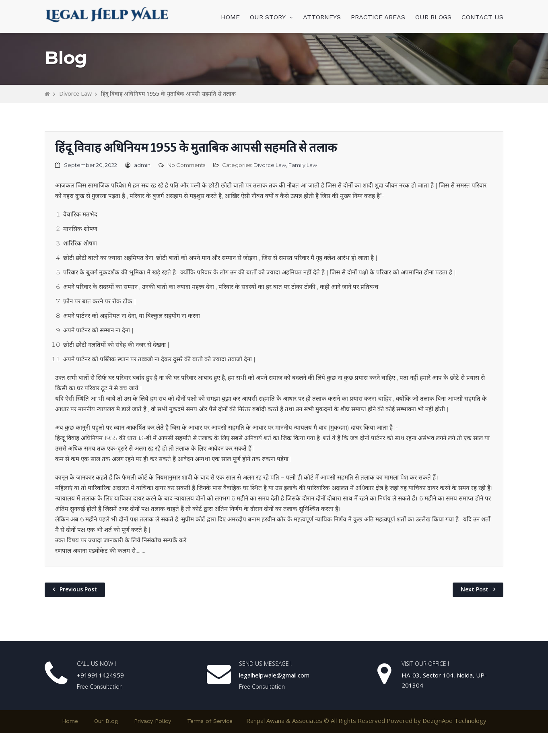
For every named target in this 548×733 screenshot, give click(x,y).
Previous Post (78, 589)
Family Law (302, 165)
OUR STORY (268, 17)
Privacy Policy (152, 721)
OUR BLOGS (433, 17)
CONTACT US (482, 17)
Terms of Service (210, 721)
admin (142, 165)
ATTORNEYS (322, 17)
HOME (230, 17)
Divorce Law (75, 93)
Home (70, 721)
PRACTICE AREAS (378, 17)
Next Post (474, 589)
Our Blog (106, 721)
